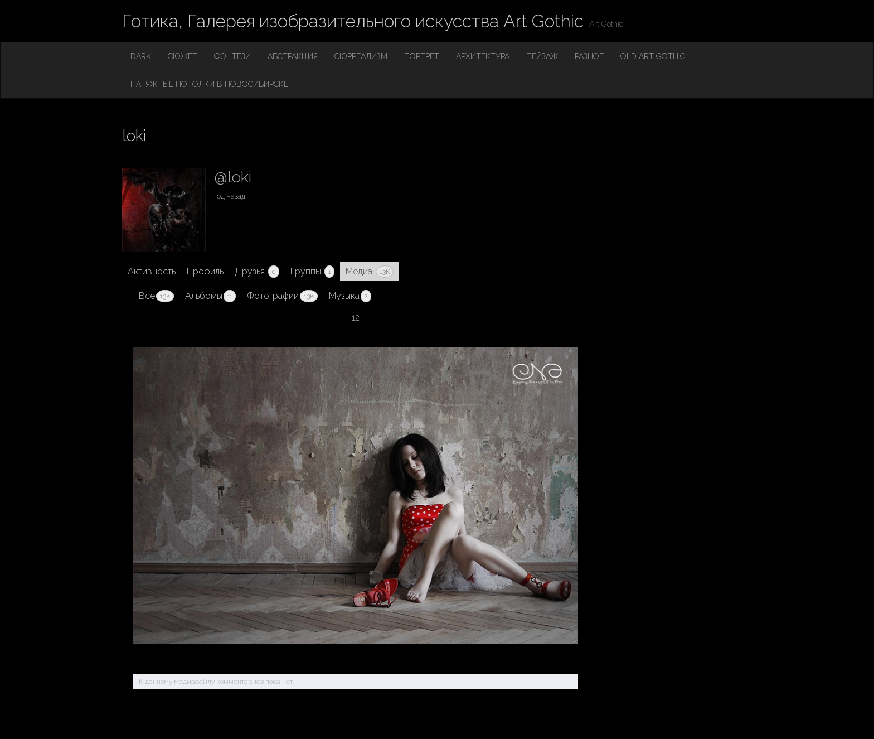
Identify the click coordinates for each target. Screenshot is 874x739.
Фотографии (282, 296)
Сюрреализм (360, 56)
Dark (140, 56)
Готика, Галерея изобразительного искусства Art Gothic (353, 21)
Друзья (257, 271)
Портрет (421, 56)
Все (156, 296)
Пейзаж (542, 56)
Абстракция (293, 56)
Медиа (370, 271)
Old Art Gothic (652, 56)
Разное (589, 56)
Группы (312, 271)
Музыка (350, 296)
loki (134, 136)
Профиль (205, 271)
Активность (152, 271)
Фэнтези (232, 56)
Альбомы (210, 296)
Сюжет (182, 56)
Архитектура (482, 56)
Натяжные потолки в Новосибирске (209, 84)
